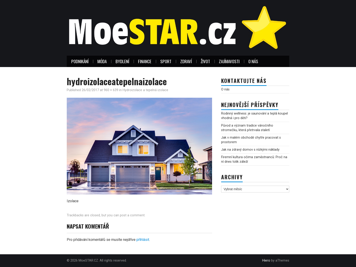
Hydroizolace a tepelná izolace (145, 90)
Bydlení (122, 61)
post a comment (132, 215)
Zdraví (186, 61)
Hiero (266, 260)
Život (205, 61)
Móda (102, 61)
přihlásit (142, 239)
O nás (253, 61)
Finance (144, 61)
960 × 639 (111, 90)
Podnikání (80, 61)
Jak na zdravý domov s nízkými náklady (250, 150)
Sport (165, 61)
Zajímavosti (229, 61)
